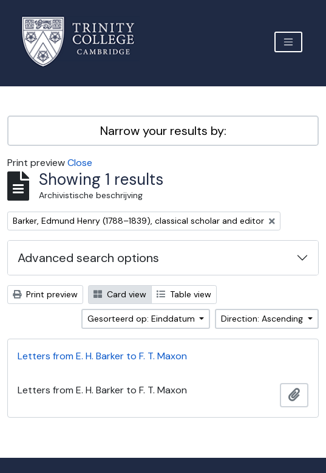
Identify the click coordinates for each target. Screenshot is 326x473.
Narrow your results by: (163, 131)
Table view (184, 294)
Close (79, 162)
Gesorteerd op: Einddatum (142, 318)
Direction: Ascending (263, 318)
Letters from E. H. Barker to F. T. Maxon (102, 356)
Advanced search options (88, 258)
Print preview (45, 294)
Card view (119, 294)
